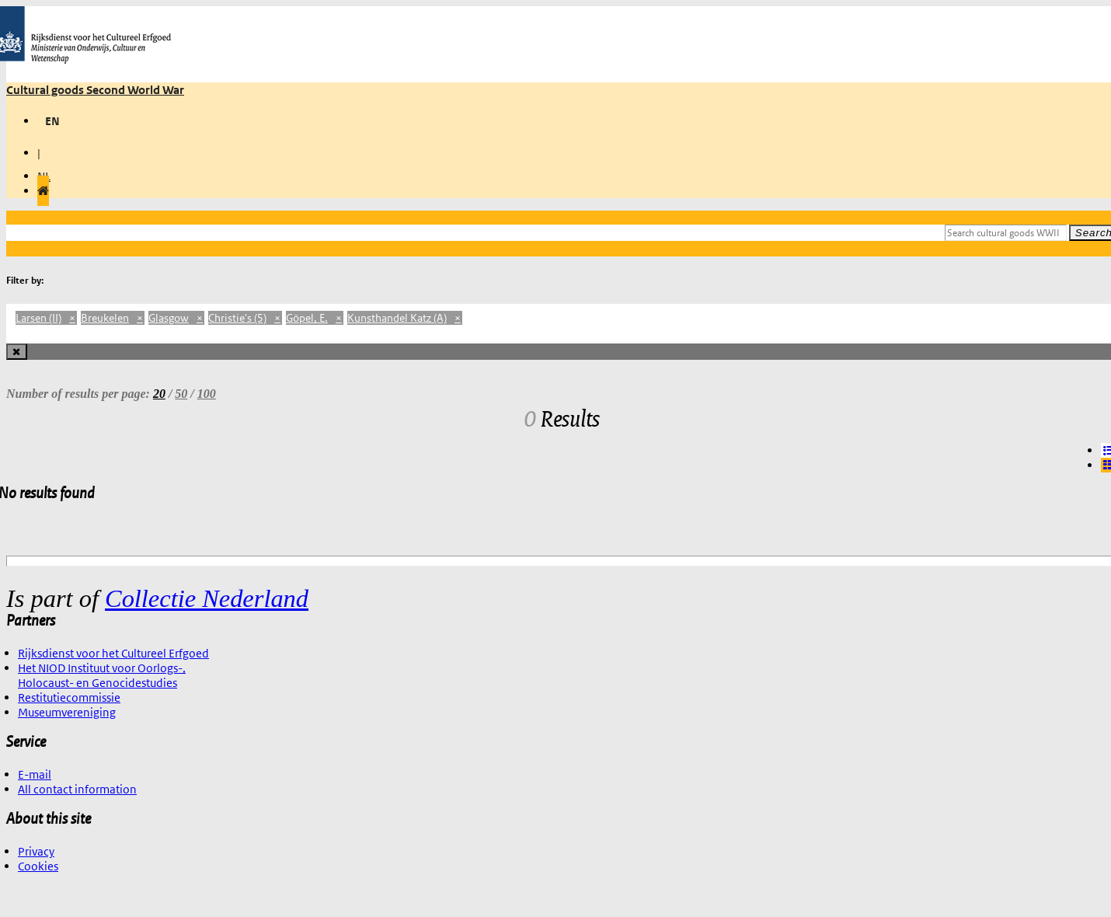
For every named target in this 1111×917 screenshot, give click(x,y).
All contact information (77, 789)
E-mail (34, 774)
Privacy (36, 851)
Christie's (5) (245, 318)
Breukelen (113, 318)
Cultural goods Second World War (95, 89)
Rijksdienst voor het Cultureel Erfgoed (113, 653)
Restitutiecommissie (69, 697)
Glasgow (176, 318)
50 (181, 393)
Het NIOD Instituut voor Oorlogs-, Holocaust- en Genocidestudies (102, 675)
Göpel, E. (314, 318)
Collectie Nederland (206, 598)
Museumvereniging (67, 712)
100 (206, 393)
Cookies (38, 866)
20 (159, 393)
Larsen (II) (46, 318)
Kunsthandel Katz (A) (404, 318)
